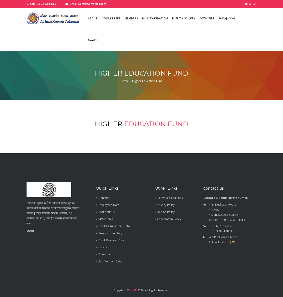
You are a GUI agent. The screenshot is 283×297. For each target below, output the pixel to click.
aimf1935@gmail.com (223, 237)
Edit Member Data (110, 261)
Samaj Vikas (226, 18)
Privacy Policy (166, 205)
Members (131, 18)
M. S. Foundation (155, 18)
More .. (32, 231)
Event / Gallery (183, 18)
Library (102, 247)
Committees (111, 18)
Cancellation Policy (169, 219)
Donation (250, 4)
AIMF (133, 290)
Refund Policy (166, 212)
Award (93, 40)
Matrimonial (106, 219)
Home (125, 81)
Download (104, 254)
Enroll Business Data (111, 240)
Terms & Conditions (170, 198)
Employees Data (108, 205)
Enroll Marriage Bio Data (114, 226)
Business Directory (110, 233)
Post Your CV (106, 212)
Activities (206, 18)
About (92, 18)
